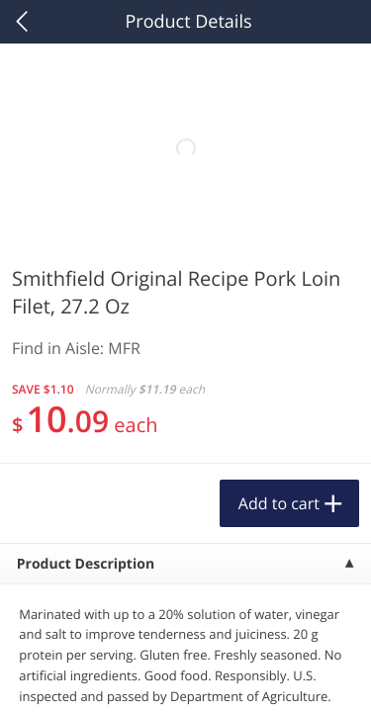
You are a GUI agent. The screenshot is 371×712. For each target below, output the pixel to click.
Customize (186, 676)
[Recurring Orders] (235, 306)
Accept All (185, 578)
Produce (58, 253)
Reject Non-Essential (185, 626)
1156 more (292, 252)
